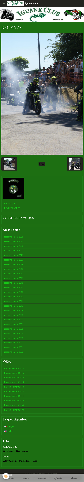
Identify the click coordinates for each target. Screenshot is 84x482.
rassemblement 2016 (13, 278)
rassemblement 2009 (13, 310)
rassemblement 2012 (13, 297)
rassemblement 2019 (13, 264)
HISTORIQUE (9, 203)
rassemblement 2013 (13, 292)
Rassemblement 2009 (14, 405)
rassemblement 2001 (13, 347)
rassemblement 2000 (13, 352)
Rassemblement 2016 (14, 373)
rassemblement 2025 (13, 237)
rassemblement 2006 (13, 324)
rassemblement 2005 (13, 329)
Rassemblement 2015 (14, 378)
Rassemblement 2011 (14, 396)
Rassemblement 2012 (14, 391)
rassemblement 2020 (13, 260)
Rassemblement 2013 (14, 387)
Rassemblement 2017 (14, 368)
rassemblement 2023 (13, 246)
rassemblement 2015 (13, 283)
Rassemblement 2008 (14, 410)
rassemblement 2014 (13, 287)
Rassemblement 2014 (14, 382)
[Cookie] (6, 476)
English (8, 431)
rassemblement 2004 (13, 333)
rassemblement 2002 (13, 343)
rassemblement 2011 (13, 301)
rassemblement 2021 (13, 255)
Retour (42, 164)
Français (9, 426)
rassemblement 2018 (13, 269)
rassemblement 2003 (13, 338)
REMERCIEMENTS (12, 208)
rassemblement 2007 (13, 320)
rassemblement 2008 (13, 315)
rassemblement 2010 (13, 306)
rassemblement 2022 (13, 251)
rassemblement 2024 (13, 241)
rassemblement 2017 (13, 274)
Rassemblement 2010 (14, 401)
